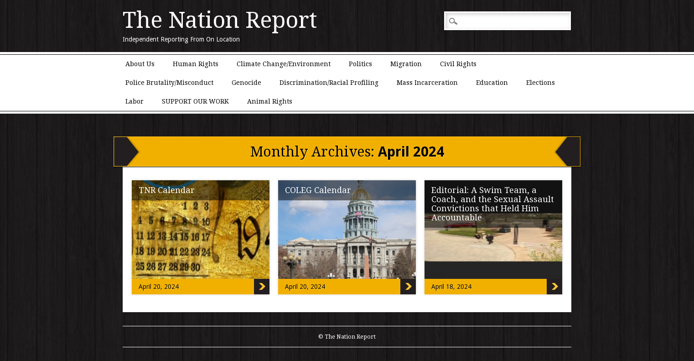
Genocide (246, 82)
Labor (134, 101)
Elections (540, 82)
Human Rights (195, 64)
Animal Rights (269, 101)
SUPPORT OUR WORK (195, 101)
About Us (140, 64)
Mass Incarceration (427, 82)
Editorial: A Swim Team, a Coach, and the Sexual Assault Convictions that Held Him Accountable (492, 203)
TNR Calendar (167, 190)
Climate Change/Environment (284, 64)
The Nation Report (220, 20)
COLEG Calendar (318, 190)
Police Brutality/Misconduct (169, 82)
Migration (406, 64)
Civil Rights (458, 64)
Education (492, 82)
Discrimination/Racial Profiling (329, 82)
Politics (360, 64)
